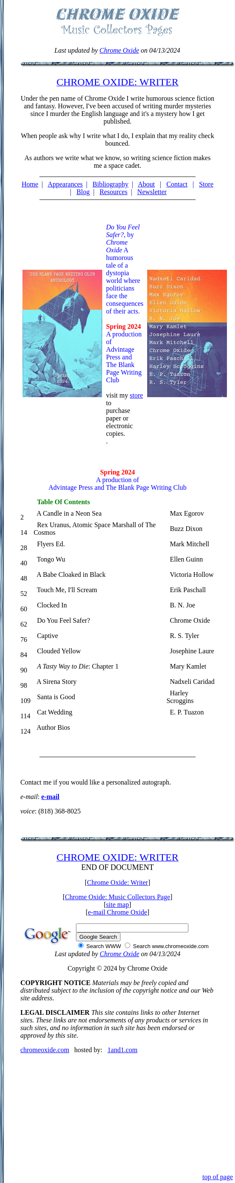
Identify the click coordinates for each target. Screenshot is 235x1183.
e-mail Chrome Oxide (117, 912)
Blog (83, 191)
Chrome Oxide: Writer (117, 882)
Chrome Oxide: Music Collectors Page (117, 897)
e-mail (50, 796)
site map (117, 904)
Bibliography (110, 184)
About (146, 184)
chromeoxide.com (44, 1049)
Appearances (65, 184)
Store (206, 184)
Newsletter (152, 191)
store (136, 395)
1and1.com (122, 1049)
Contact (176, 184)
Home (30, 184)
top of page (217, 1176)
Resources (114, 191)
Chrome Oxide (119, 50)
